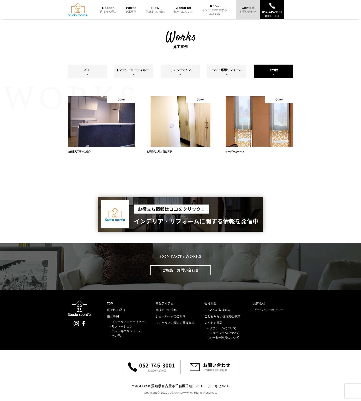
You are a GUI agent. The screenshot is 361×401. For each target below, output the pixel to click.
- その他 (115, 335)
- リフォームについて (221, 328)
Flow (155, 9)
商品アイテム (165, 303)
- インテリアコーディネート (129, 322)
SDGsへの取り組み (217, 310)
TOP (110, 303)
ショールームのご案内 (171, 316)
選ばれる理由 (116, 310)
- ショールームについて (223, 333)
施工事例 (113, 316)
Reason (108, 9)
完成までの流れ (166, 310)
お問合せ (259, 303)
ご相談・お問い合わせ (180, 270)
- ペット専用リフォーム (126, 331)
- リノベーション (121, 326)
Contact (248, 9)
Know (214, 10)
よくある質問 (213, 322)
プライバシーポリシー (268, 310)
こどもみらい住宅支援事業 (222, 316)
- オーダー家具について (223, 337)
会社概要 (210, 303)
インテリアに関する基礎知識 (175, 322)
